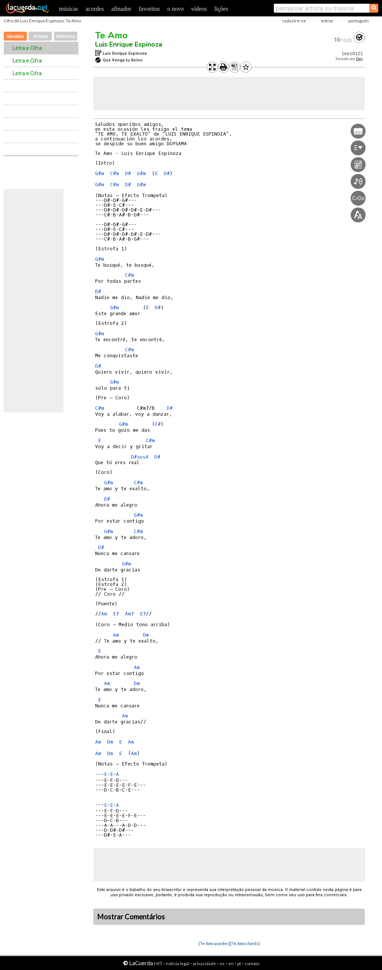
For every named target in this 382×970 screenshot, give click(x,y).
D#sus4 (139, 457)
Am (104, 614)
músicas (68, 9)
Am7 (129, 614)
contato (252, 963)
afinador (121, 9)
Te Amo (111, 35)
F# (158, 424)
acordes (95, 9)
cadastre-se (294, 20)
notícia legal (177, 963)
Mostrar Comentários (131, 917)
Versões (15, 36)
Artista (40, 36)
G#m (99, 173)
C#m (114, 173)
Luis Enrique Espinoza (128, 44)
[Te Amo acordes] (214, 943)
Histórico (65, 36)
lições (221, 9)
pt (239, 963)
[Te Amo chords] (245, 943)
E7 (116, 614)
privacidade (204, 963)
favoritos (149, 9)
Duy (359, 59)
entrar (327, 20)
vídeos (199, 9)
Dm (146, 635)
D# (128, 173)
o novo (175, 9)
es (222, 963)
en (231, 963)
